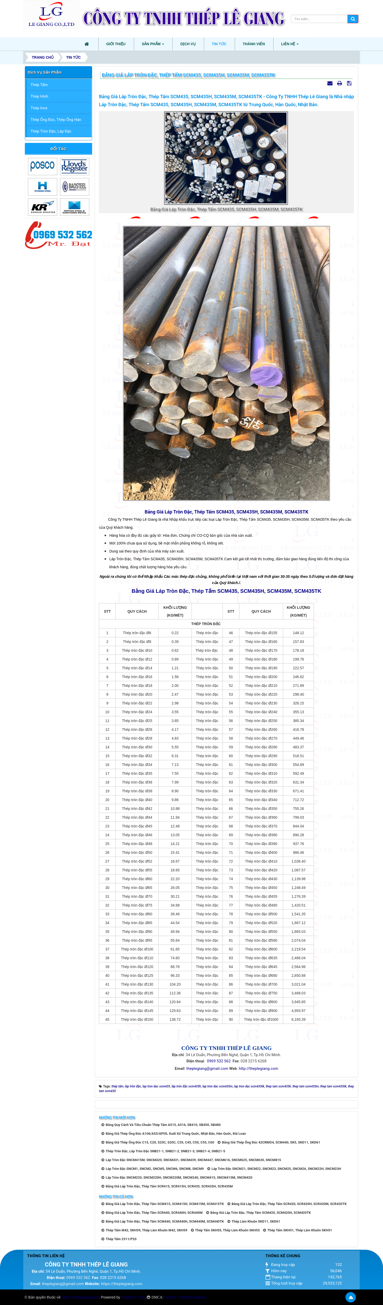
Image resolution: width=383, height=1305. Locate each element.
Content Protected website (184, 1297)
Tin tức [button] (219, 44)
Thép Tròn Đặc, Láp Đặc (51, 131)
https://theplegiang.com (121, 1283)
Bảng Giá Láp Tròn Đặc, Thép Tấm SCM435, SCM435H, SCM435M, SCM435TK (226, 512)
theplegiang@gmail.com (207, 1068)
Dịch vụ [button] (188, 44)
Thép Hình (39, 96)
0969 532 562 (219, 1061)
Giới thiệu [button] (116, 44)
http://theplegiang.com (258, 1068)
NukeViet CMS (133, 1297)
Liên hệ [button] (290, 45)
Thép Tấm (39, 84)
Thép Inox (39, 108)
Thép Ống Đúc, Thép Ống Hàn (56, 119)
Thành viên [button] (254, 44)
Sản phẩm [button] (153, 45)
